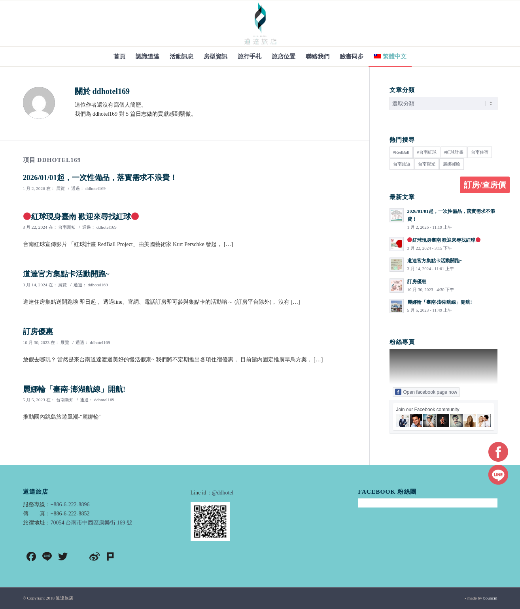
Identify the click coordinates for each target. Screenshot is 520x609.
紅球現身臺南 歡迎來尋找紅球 (81, 216)
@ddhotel (223, 493)
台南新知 (67, 227)
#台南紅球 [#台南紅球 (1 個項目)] (427, 152)
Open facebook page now (426, 392)
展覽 (60, 188)
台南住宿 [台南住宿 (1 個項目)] (479, 152)
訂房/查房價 (485, 184)
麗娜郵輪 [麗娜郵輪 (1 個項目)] (451, 164)
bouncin (490, 598)
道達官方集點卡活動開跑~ (66, 274)
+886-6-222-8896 (70, 505)
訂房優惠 (38, 331)
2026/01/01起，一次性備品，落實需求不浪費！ (100, 177)
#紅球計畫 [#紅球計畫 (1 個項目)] (454, 152)
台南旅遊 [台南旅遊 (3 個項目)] (401, 164)
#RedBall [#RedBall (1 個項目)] (401, 152)
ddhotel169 (95, 188)
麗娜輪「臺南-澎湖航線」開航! (74, 389)
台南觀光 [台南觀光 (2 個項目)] (426, 164)
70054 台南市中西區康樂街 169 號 (91, 523)
